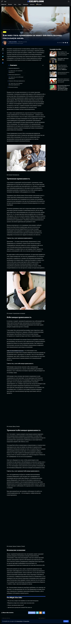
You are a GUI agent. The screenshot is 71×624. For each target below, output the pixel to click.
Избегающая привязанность (15, 72)
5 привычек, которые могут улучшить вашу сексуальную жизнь (22, 596)
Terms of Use (28, 621)
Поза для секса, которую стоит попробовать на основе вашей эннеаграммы (24, 594)
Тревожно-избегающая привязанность (14, 77)
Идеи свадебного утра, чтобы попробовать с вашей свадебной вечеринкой (63, 53)
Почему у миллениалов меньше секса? (16, 598)
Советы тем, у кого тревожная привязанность (34, 69)
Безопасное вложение (14, 80)
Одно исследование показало (16, 344)
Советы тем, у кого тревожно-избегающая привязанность (34, 77)
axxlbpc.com (35, 1)
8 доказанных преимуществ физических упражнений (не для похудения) (63, 80)
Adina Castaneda (13, 41)
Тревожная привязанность (15, 68)
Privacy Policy (20, 621)
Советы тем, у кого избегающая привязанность (34, 73)
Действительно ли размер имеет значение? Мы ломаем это (20, 601)
